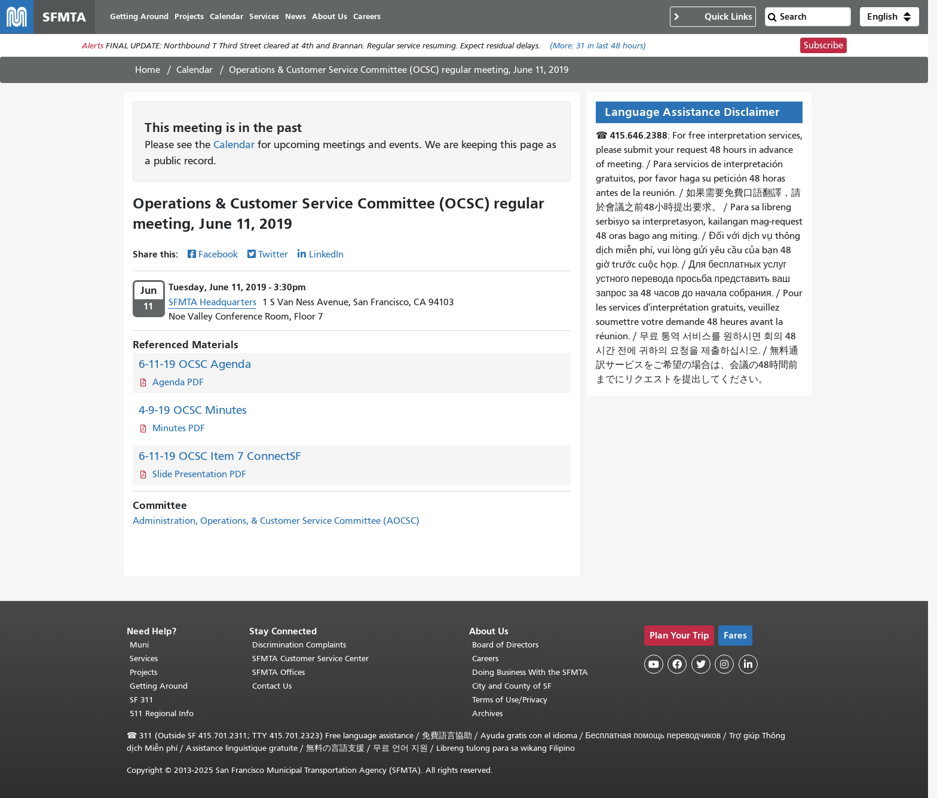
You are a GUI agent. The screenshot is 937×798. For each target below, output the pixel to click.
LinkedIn (326, 254)
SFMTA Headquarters (212, 302)
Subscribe (823, 45)
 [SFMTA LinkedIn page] (748, 664)
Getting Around (159, 686)
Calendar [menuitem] (226, 16)
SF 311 (142, 700)
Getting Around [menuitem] (139, 16)
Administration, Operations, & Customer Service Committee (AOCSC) (276, 520)
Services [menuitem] (264, 16)
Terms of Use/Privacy (509, 700)
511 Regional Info (162, 713)
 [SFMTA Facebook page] (677, 664)
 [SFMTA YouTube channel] (653, 664)
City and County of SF (512, 686)
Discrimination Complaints (299, 645)
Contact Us (272, 686)
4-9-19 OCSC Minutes (193, 410)
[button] (889, 16)
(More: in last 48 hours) (598, 46)
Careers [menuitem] (367, 16)
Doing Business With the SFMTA (530, 672)
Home (147, 70)
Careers (485, 658)
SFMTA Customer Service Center (310, 658)
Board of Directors (505, 645)
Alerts (92, 46)
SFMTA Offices (278, 672)
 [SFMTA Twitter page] (701, 664)
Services (144, 658)
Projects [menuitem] (189, 16)
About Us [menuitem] (329, 16)
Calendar (194, 70)
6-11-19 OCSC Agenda (195, 364)
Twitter (273, 254)
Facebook (218, 254)
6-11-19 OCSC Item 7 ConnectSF (220, 456)
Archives (487, 713)
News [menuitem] (295, 16)
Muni (139, 645)
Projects (143, 672)
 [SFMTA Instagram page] (724, 664)
